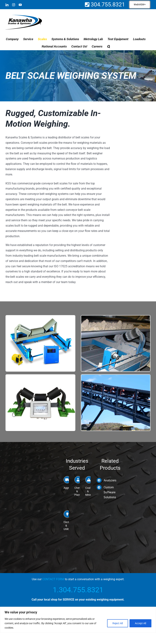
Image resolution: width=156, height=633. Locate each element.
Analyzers (110, 480)
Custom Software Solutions (110, 492)
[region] (78, 620)
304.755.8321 (107, 4)
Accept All (140, 623)
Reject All (117, 623)
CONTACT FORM (53, 579)
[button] (108, 46)
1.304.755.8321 (78, 590)
